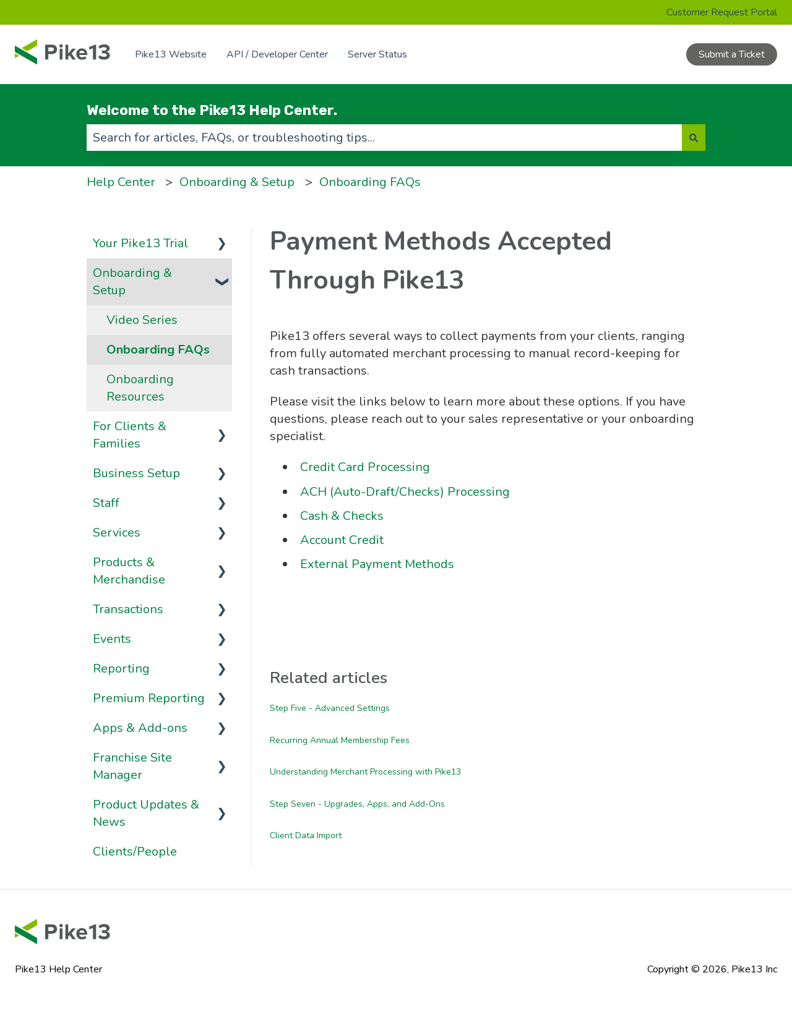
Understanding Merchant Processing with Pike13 (365, 772)
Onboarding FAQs (370, 182)
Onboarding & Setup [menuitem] (132, 282)
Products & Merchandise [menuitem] (129, 571)
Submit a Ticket (732, 54)
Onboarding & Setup (237, 182)
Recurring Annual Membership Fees (340, 740)
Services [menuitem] (116, 532)
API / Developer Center (277, 54)
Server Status (377, 54)
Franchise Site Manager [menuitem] (132, 766)
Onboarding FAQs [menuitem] (158, 349)
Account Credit (342, 540)
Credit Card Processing (365, 467)
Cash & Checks (342, 516)
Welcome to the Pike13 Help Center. (212, 110)
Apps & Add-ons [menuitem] (140, 728)
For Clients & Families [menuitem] (129, 435)
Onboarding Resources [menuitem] (140, 388)
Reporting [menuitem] (121, 668)
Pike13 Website (171, 54)
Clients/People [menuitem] (135, 851)
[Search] (693, 137)
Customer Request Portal (721, 12)
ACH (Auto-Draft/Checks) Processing (405, 491)
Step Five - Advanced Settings (330, 708)
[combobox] (384, 137)
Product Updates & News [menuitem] (146, 813)
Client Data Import (306, 835)
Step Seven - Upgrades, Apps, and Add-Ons (357, 804)
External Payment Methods (377, 564)
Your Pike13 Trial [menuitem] (140, 243)
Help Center (121, 182)
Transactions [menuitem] (128, 609)
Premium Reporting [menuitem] (149, 698)
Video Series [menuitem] (142, 320)
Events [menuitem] (112, 639)
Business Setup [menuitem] (136, 473)
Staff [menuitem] (106, 503)
